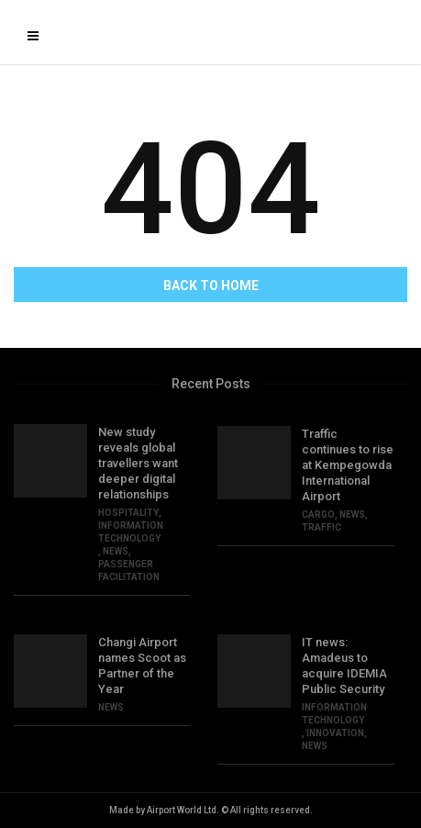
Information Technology (130, 531)
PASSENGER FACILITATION (129, 570)
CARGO (318, 514)
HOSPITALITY (128, 513)
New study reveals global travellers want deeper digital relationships (138, 463)
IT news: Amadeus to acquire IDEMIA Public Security (344, 665)
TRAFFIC (321, 527)
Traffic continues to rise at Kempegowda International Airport (347, 465)
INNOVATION (335, 733)
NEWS (115, 551)
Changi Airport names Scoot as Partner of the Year (142, 665)
